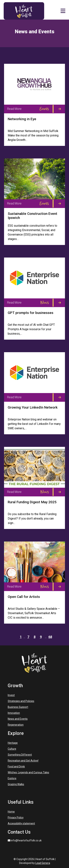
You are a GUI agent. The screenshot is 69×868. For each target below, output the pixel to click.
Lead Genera (42, 863)
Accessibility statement (21, 823)
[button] (63, 11)
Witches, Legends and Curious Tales (28, 772)
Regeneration (16, 724)
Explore (12, 778)
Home (11, 811)
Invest (11, 695)
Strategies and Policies (21, 701)
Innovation (14, 712)
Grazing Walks (16, 784)
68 (50, 637)
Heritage (13, 742)
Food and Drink (16, 766)
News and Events (18, 718)
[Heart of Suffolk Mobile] (24, 10)
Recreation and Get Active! (23, 760)
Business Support (18, 706)
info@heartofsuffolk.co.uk (25, 840)
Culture (12, 748)
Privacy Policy (16, 817)
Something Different (20, 754)
